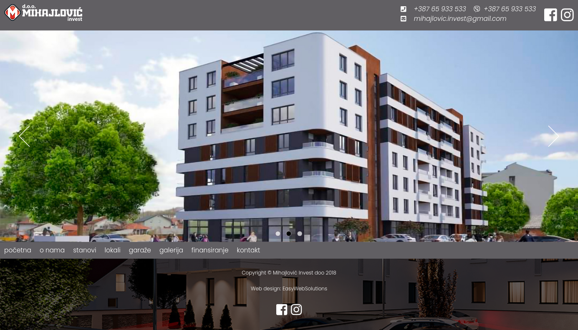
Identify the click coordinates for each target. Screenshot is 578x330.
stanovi (84, 250)
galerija (171, 250)
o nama (52, 250)
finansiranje (210, 250)
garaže (140, 250)
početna (17, 250)
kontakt (248, 250)
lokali (113, 250)
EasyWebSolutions (304, 288)
